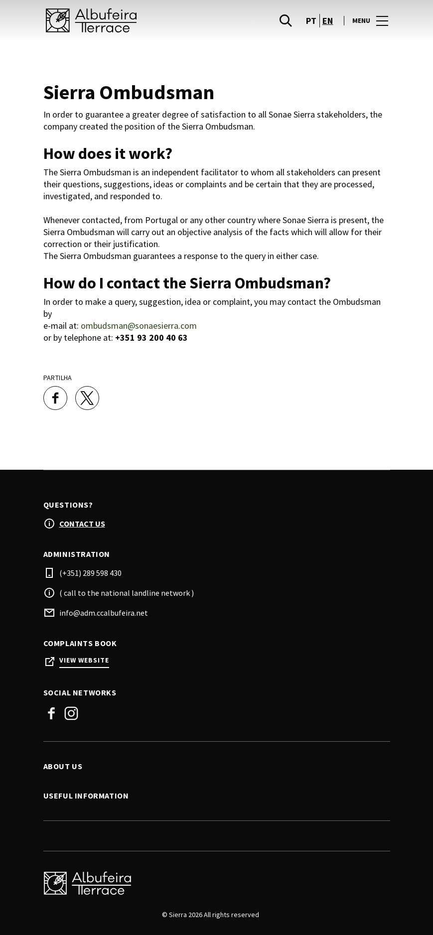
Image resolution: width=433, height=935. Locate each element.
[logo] (131, 20)
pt (311, 20)
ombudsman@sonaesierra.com (139, 325)
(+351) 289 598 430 (90, 573)
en (327, 20)
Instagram (71, 713)
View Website (84, 660)
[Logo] (210, 883)
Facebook (51, 713)
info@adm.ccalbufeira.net (103, 613)
